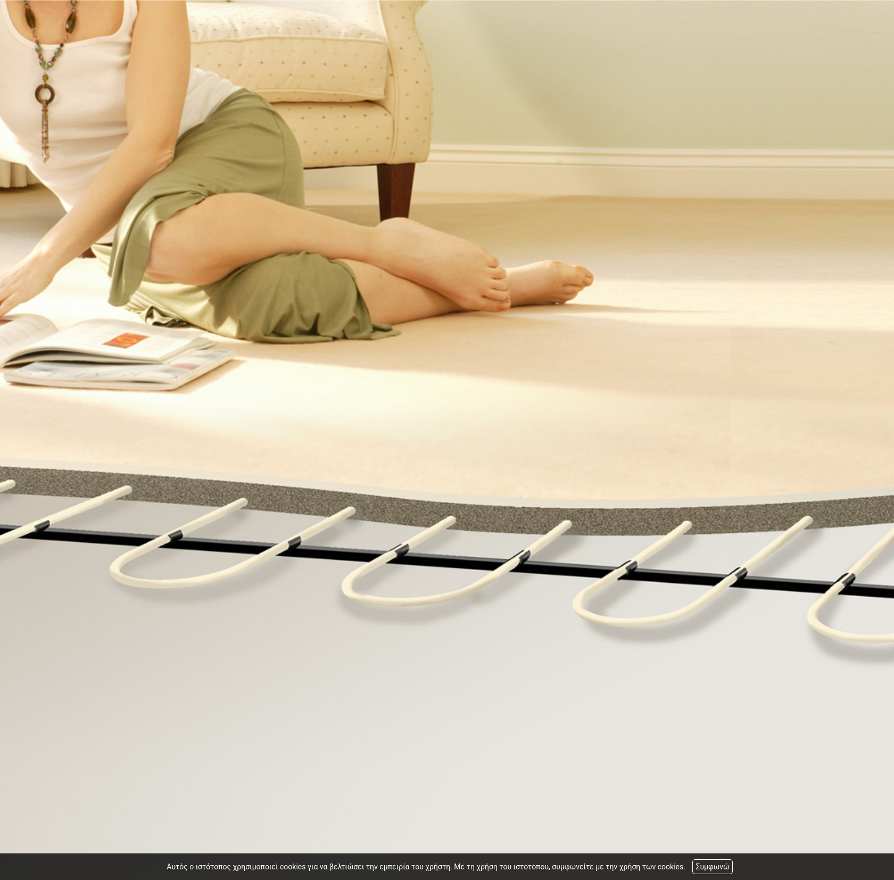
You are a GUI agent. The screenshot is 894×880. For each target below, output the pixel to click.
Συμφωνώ (712, 866)
